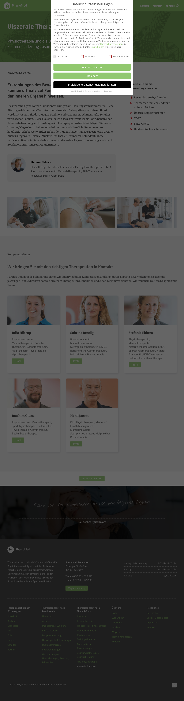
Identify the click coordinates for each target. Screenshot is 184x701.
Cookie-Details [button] (77, 87)
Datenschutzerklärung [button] (93, 87)
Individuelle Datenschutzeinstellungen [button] (92, 81)
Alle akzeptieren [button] (92, 63)
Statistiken (88, 52)
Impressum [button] (108, 87)
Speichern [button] (92, 72)
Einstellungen (97, 43)
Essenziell (60, 52)
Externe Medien (119, 52)
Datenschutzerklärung (111, 40)
